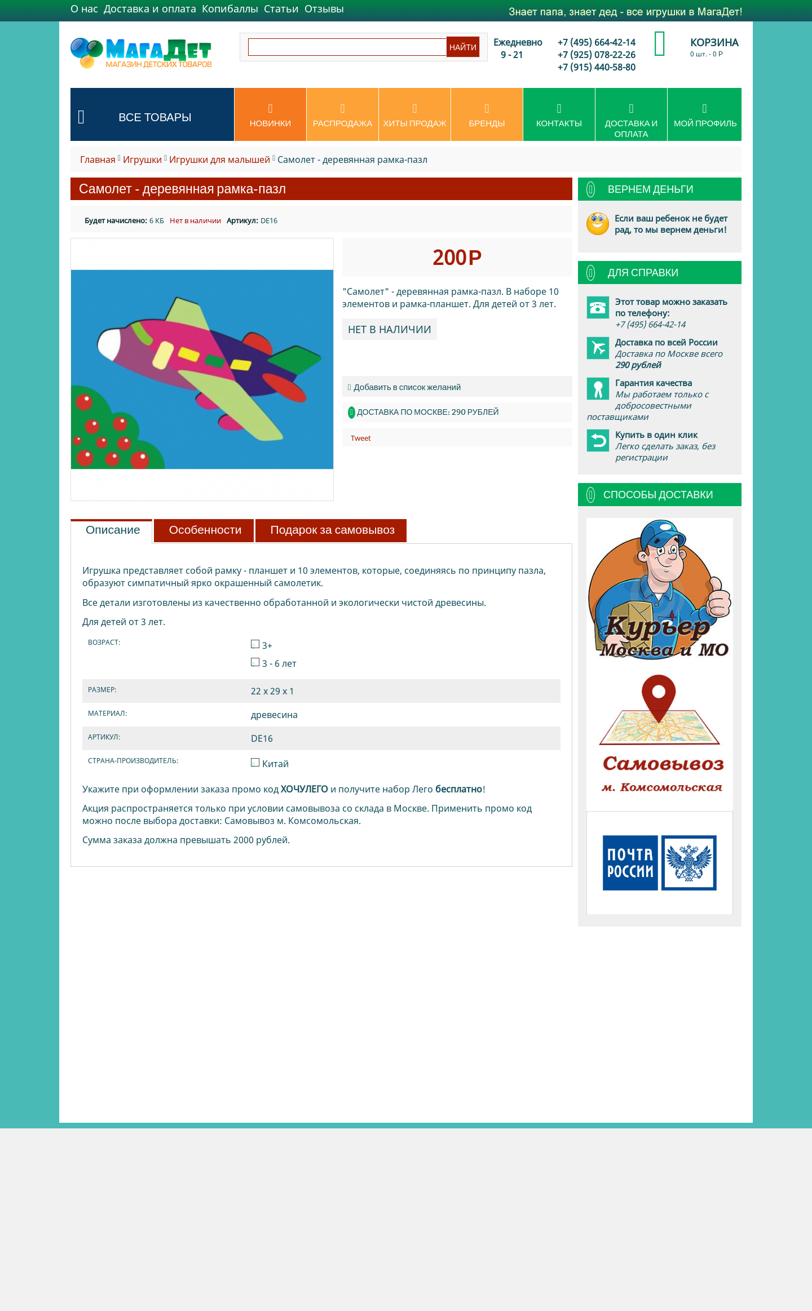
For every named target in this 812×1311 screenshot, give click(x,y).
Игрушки (142, 159)
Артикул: (242, 220)
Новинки (270, 116)
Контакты (559, 116)
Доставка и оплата (150, 8)
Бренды (486, 116)
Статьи (281, 8)
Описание (113, 529)
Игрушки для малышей (219, 159)
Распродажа (342, 116)
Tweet (361, 438)
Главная (98, 159)
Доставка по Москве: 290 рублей (427, 412)
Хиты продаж (414, 116)
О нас (84, 8)
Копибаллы (230, 8)
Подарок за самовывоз (333, 529)
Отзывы (324, 8)
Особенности (205, 529)
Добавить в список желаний (404, 387)
